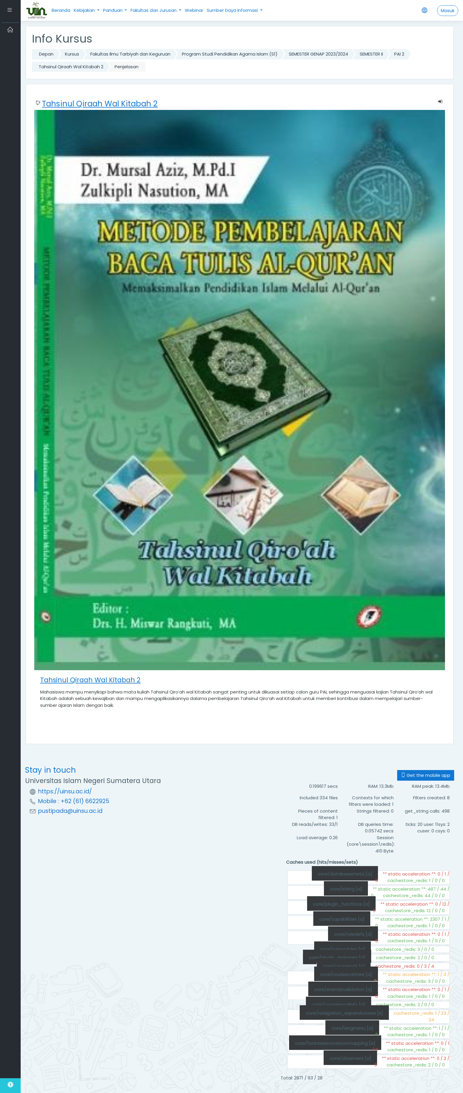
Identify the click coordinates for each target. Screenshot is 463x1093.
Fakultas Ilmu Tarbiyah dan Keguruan (130, 54)
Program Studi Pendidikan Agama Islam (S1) (230, 54)
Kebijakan (85, 10)
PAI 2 (399, 54)
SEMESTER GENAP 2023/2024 (318, 54)
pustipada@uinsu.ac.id (70, 811)
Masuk (447, 10)
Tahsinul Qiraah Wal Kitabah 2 (71, 67)
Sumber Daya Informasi (233, 10)
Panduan (113, 10)
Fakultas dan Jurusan (154, 10)
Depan (46, 54)
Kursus (72, 54)
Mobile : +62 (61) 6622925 (73, 801)
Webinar (194, 10)
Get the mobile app (425, 775)
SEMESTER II (371, 54)
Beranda (61, 10)
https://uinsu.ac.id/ (65, 791)
